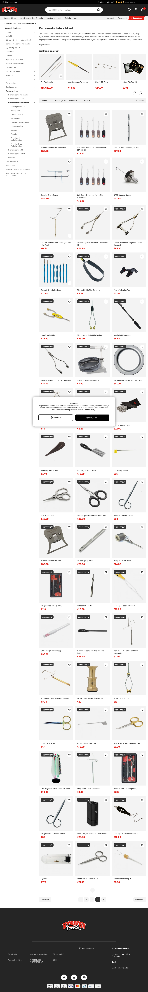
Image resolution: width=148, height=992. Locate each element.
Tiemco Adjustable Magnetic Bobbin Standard (128, 244)
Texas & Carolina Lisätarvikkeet (18, 169)
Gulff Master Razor (48, 515)
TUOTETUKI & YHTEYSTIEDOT (36, 961)
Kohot (19, 79)
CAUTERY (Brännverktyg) (51, 651)
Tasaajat (14, 134)
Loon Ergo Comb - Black (86, 470)
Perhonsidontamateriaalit (20, 95)
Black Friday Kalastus (120, 968)
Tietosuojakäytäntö (15, 960)
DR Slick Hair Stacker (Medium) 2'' (90, 698)
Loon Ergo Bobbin (48, 335)
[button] (128, 2)
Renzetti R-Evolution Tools (51, 290)
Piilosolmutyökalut (18, 126)
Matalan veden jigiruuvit (15, 63)
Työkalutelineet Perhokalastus (16, 145)
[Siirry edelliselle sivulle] (45, 899)
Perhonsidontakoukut (16, 154)
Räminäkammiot (12, 162)
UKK (54, 960)
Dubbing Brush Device (49, 195)
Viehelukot (19, 52)
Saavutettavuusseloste (39, 954)
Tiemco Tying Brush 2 (85, 561)
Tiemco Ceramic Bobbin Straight (89, 335)
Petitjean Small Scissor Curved (53, 834)
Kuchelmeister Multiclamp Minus (53, 148)
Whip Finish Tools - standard (88, 789)
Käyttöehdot (12, 954)
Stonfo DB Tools (101, 82)
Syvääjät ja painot (19, 48)
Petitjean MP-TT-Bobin (122, 561)
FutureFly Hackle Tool (49, 470)
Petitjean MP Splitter (85, 606)
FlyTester (44, 879)
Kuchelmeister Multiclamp (51, 561)
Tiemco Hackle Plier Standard (88, 290)
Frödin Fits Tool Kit (129, 82)
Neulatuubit (15, 118)
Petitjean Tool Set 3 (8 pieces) (125, 789)
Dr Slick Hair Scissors (49, 743)
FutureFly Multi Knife (121, 425)
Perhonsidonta (31, 23)
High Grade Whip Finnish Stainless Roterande (127, 652)
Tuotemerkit (122, 18)
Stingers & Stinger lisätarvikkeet (19, 40)
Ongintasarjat (19, 87)
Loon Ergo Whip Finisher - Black (126, 834)
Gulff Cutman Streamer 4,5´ (88, 879)
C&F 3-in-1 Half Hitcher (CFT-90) (126, 148)
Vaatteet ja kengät (54, 18)
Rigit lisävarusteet (19, 71)
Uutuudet (110, 18)
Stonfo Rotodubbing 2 (122, 879)
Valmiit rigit (19, 75)
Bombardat (10, 166)
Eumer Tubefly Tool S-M (86, 743)
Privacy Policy (69, 410)
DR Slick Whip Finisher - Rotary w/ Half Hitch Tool (56, 244)
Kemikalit (20, 158)
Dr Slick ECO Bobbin (121, 698)
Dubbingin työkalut (18, 107)
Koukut (19, 32)
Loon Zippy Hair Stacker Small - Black (92, 834)
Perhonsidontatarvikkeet (20, 103)
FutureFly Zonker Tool (122, 290)
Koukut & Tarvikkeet (17, 23)
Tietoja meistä (58, 954)
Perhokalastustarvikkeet (20, 122)
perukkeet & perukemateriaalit (19, 44)
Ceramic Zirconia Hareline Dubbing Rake (90, 652)
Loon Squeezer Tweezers (78, 82)
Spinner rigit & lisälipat (14, 59)
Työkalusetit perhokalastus (16, 139)
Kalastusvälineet (10, 18)
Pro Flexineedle (47, 82)
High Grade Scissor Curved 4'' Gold (127, 743)
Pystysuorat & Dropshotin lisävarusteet (16, 174)
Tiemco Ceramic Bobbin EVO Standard (56, 380)
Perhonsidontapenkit (20, 99)
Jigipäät (19, 36)
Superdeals (136, 18)
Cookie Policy (89, 410)
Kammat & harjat (17, 114)
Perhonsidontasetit (15, 150)
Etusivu (6, 23)
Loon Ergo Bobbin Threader (124, 606)
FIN (11, 2)
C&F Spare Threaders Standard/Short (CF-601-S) (91, 149)
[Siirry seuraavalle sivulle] (139, 899)
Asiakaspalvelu (104, 2)
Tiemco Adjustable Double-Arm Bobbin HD (92, 244)
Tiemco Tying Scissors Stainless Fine (91, 515)
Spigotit (14, 130)
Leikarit (19, 56)
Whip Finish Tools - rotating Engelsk (55, 698)
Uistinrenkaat (11, 67)
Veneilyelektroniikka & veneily (31, 18)
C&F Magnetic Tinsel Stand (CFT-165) (55, 789)
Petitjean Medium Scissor (123, 515)
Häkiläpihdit (15, 110)
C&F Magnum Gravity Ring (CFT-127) (128, 380)
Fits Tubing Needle (121, 470)
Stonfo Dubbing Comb (122, 335)
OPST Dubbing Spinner (123, 195)
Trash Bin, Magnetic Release (88, 380)
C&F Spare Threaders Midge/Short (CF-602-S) (90, 196)
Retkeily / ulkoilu (71, 18)
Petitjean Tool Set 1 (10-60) (51, 606)
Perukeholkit (11, 83)
